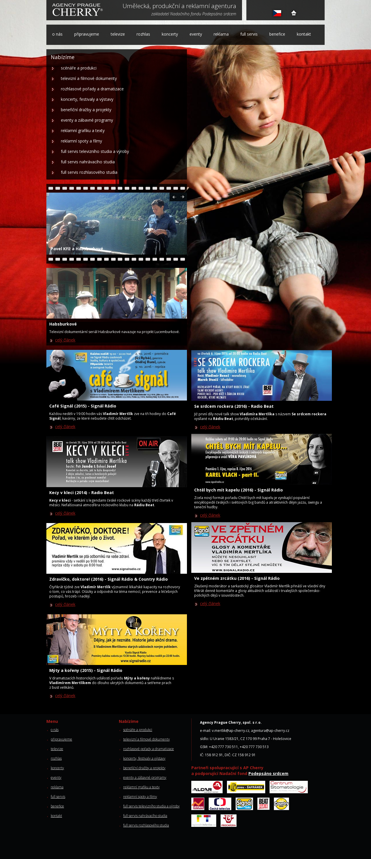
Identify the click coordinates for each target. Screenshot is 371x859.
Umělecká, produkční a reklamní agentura (179, 6)
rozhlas (143, 34)
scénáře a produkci (79, 68)
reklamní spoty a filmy (81, 141)
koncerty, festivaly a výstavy (87, 99)
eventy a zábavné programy (87, 120)
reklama (221, 34)
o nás (57, 34)
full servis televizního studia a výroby (95, 151)
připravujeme (86, 34)
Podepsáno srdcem (268, 773)
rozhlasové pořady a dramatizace (92, 89)
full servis (249, 34)
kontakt (304, 34)
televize (118, 34)
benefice (277, 34)
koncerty (170, 34)
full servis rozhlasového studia (89, 172)
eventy (196, 34)
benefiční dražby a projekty (86, 109)
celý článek (65, 340)
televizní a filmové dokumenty (89, 78)
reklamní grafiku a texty (83, 130)
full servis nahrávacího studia (88, 162)
